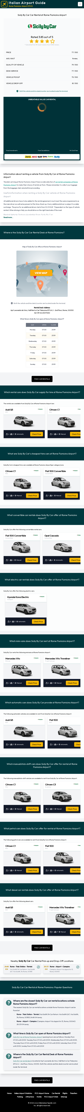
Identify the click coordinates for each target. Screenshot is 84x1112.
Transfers (73, 1093)
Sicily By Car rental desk (22, 1061)
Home (9, 1093)
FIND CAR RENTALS (42, 379)
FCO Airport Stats (51, 1097)
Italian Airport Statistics (23, 1093)
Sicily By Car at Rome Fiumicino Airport (27, 1037)
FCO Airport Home (42, 1093)
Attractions (29, 1097)
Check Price (36, 434)
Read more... (8, 217)
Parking (20, 1097)
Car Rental (56, 1093)
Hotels (39, 1097)
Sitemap (64, 1097)
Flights (64, 1093)
